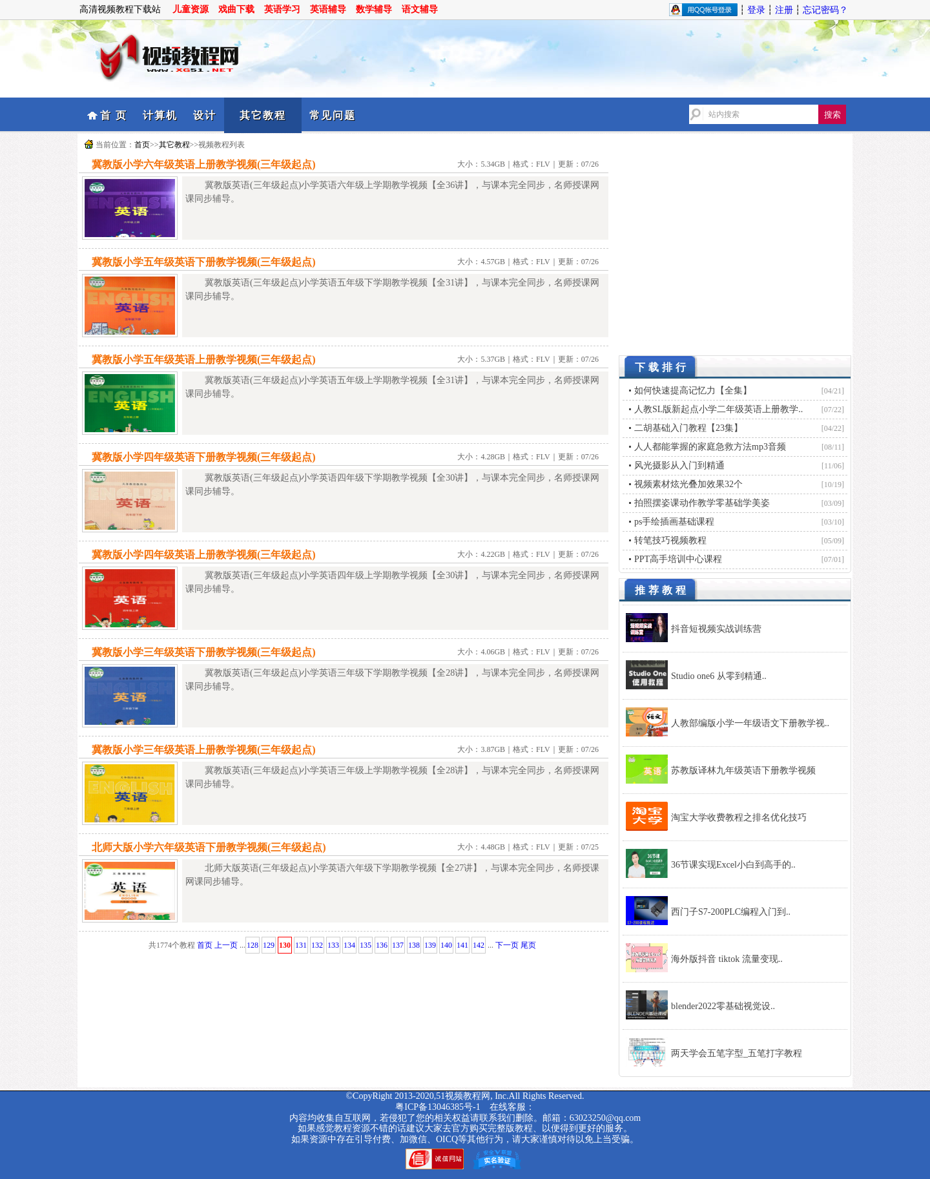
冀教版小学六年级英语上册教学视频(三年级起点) (204, 164)
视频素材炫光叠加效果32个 (688, 484)
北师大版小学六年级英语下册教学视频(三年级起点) (209, 847)
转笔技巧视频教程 (670, 540)
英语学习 (282, 9)
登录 (756, 10)
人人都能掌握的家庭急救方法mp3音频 (710, 447)
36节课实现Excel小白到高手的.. (733, 865)
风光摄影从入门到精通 (679, 465)
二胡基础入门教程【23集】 (688, 428)
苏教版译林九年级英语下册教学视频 (743, 770)
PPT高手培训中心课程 (678, 559)
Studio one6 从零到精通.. (719, 676)
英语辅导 (328, 9)
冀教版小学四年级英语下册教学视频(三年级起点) (204, 457)
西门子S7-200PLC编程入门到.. (730, 912)
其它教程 (263, 115)
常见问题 (332, 115)
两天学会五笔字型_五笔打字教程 (736, 1053)
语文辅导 (420, 9)
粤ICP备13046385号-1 (437, 1107)
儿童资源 (190, 9)
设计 (204, 115)
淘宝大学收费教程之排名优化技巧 (739, 817)
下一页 (507, 945)
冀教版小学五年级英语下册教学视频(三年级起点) (204, 261)
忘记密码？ (825, 10)
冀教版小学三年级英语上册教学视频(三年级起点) (204, 749)
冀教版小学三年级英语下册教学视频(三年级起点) (204, 652)
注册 (784, 10)
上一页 (226, 945)
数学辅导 (374, 9)
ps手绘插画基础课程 (674, 522)
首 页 (113, 115)
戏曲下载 (236, 9)
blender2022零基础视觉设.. (723, 1006)
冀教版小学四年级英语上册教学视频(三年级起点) (204, 554)
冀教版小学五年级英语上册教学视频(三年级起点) (204, 359)
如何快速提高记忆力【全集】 (693, 390)
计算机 (160, 115)
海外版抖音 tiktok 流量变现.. (727, 959)
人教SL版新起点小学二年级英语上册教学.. (718, 409)
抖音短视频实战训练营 (716, 629)
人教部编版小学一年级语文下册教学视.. (750, 723)
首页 (142, 144)
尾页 (528, 945)
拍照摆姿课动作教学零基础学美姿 (702, 503)
